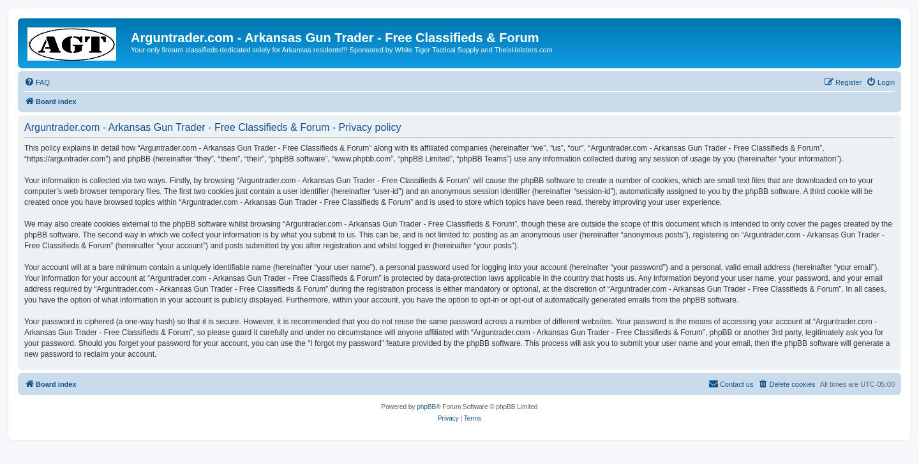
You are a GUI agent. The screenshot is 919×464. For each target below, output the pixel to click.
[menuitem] (37, 82)
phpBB (426, 406)
